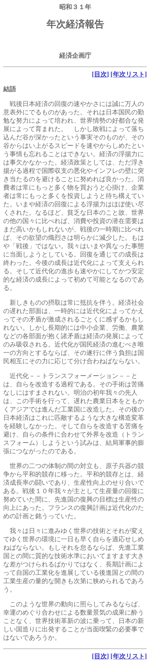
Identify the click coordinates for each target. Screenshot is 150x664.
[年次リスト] (128, 74)
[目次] (100, 74)
